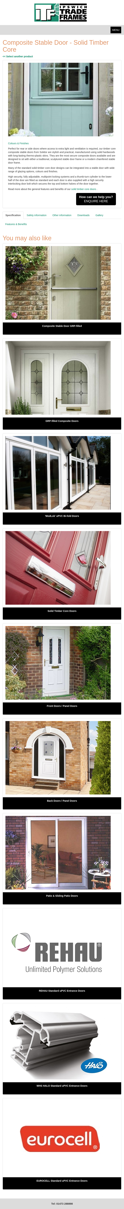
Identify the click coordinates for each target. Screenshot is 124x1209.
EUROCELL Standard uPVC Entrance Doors (62, 1180)
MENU (116, 30)
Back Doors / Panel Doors (62, 800)
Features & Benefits (16, 224)
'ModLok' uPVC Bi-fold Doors (62, 516)
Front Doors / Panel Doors (62, 706)
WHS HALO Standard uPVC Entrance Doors (61, 1085)
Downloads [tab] (83, 215)
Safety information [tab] (36, 215)
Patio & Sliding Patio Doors (62, 895)
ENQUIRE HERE (96, 199)
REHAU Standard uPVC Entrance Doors (62, 990)
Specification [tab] (13, 215)
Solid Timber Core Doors (62, 611)
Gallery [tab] (99, 215)
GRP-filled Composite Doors (61, 421)
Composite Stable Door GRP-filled (62, 326)
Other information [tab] (61, 215)
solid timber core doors (83, 189)
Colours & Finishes (18, 143)
